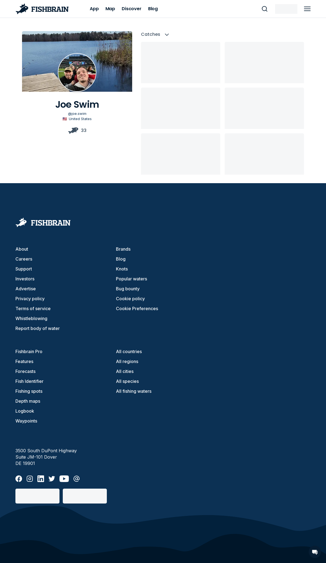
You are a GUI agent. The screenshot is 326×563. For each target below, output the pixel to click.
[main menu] (307, 9)
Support (23, 269)
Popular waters (131, 279)
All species (127, 381)
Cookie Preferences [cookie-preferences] (137, 308)
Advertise (25, 288)
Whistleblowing (31, 318)
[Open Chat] (315, 552)
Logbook (24, 411)
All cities (125, 371)
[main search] (264, 9)
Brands (123, 249)
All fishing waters (133, 391)
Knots (122, 269)
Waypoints (26, 421)
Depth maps (27, 401)
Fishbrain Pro (28, 351)
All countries (129, 351)
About (21, 249)
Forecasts (25, 371)
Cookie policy (130, 298)
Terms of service (33, 308)
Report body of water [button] (37, 328)
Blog (121, 259)
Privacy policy (30, 298)
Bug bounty (128, 288)
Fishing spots (28, 391)
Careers (23, 259)
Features (24, 361)
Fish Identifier (29, 381)
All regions (127, 361)
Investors (24, 279)
